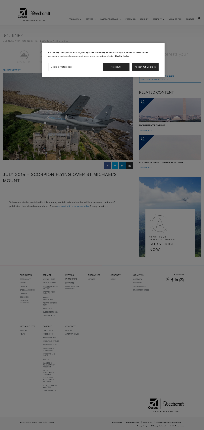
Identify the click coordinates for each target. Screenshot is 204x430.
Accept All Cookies (145, 67)
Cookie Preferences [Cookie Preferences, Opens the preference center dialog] (62, 67)
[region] (103, 60)
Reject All (116, 67)
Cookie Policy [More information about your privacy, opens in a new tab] (122, 56)
